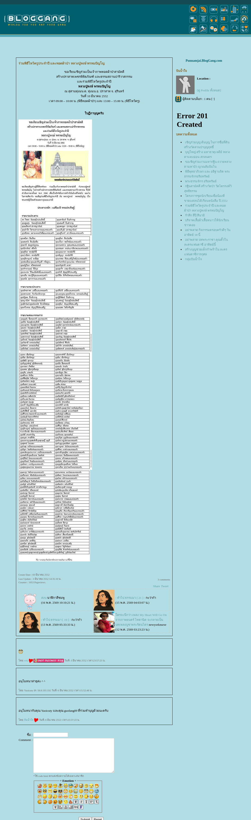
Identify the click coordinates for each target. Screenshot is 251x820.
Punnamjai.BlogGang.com (204, 60)
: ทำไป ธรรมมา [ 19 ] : (56, 619)
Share (156, 586)
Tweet (164, 586)
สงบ (43, 597)
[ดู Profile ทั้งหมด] (209, 90)
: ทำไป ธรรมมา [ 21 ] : (130, 597)
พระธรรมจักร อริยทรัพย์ (201, 181)
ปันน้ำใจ (31, 719)
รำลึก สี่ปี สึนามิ (195, 215)
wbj (28, 660)
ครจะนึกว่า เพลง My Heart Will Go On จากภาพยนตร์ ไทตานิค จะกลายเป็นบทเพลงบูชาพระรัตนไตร (141, 619)
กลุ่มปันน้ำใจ (193, 259)
